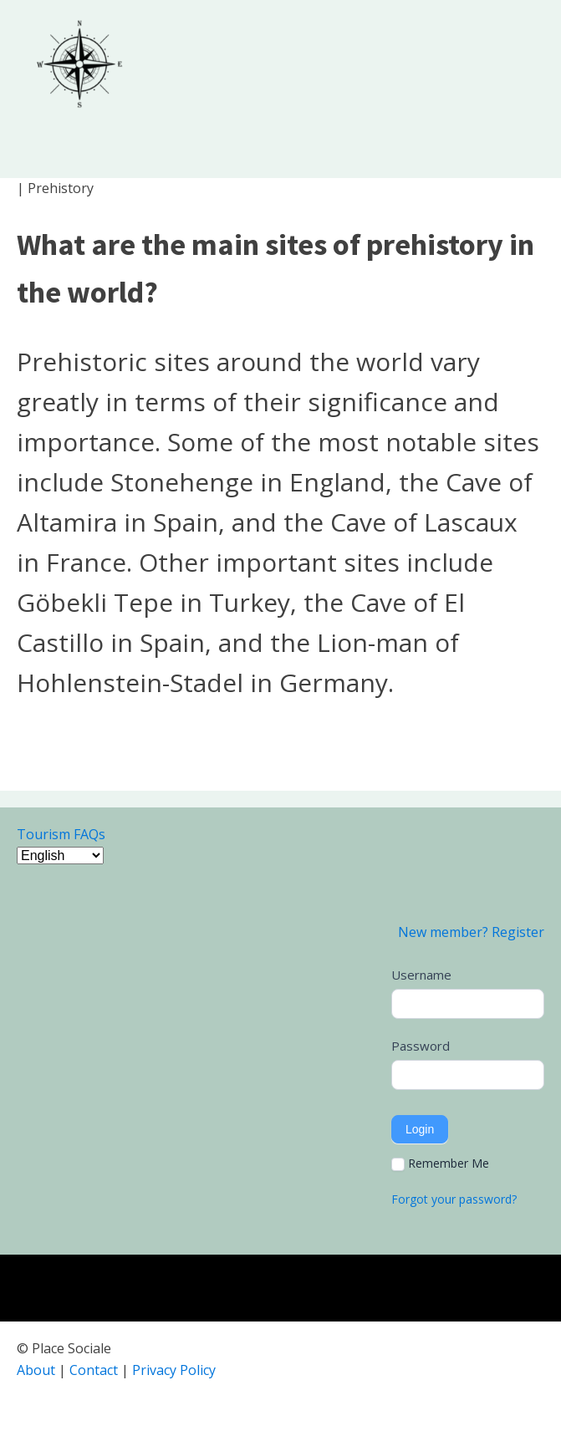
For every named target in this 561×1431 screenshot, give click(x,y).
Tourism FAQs (61, 834)
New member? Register (471, 932)
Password (420, 1045)
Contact (93, 1370)
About (36, 1370)
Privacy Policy (174, 1370)
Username (421, 974)
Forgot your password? (454, 1199)
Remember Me (440, 1163)
